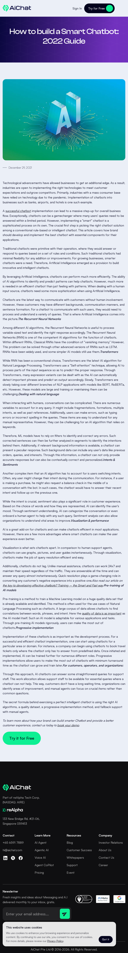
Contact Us (106, 857)
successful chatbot (18, 211)
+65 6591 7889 (13, 842)
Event (70, 872)
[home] (17, 8)
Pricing (39, 872)
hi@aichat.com (12, 850)
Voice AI (40, 857)
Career (103, 865)
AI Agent (40, 842)
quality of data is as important (102, 613)
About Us (105, 850)
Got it (105, 939)
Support (72, 865)
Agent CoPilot (44, 865)
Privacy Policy (55, 941)
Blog (70, 842)
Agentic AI (42, 850)
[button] (121, 8)
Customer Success (79, 850)
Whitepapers (75, 857)
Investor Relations (111, 842)
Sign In (77, 8)
